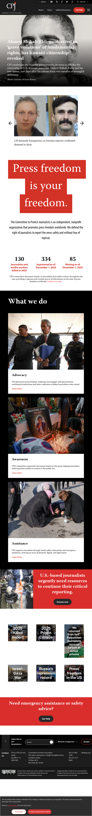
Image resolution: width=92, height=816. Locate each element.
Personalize (19, 812)
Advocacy (19, 375)
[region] (46, 806)
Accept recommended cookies (39, 812)
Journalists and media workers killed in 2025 (19, 264)
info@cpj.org (85, 753)
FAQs (75, 775)
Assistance (20, 543)
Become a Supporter (66, 741)
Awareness (20, 459)
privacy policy (12, 805)
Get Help (79, 10)
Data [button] (49, 10)
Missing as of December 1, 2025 (72, 262)
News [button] (40, 10)
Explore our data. (55, 281)
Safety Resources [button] (63, 10)
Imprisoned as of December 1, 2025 (46, 262)
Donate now (62, 602)
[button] (88, 2)
